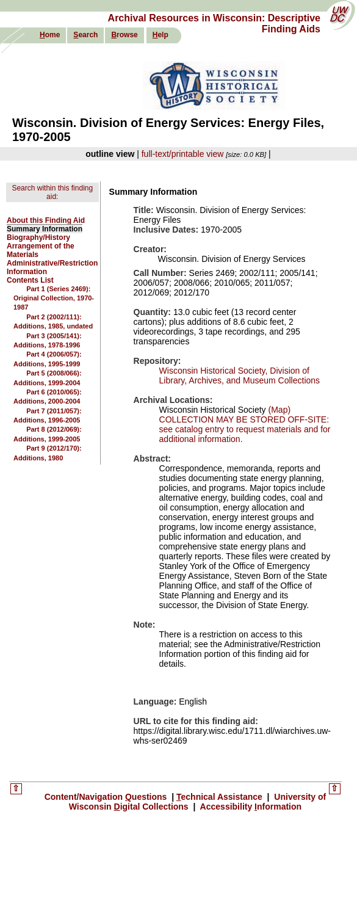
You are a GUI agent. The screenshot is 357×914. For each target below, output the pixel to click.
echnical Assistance (220, 797)
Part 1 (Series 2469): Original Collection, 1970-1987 (53, 298)
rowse (124, 35)
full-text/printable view (183, 154)
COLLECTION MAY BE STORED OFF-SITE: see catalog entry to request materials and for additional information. (245, 429)
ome (50, 35)
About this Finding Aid (46, 220)
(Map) (278, 410)
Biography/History (38, 237)
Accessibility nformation (249, 806)
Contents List (30, 280)
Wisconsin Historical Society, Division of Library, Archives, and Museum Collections (239, 375)
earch (85, 35)
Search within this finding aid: (52, 192)
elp (160, 35)
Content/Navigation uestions (107, 797)
